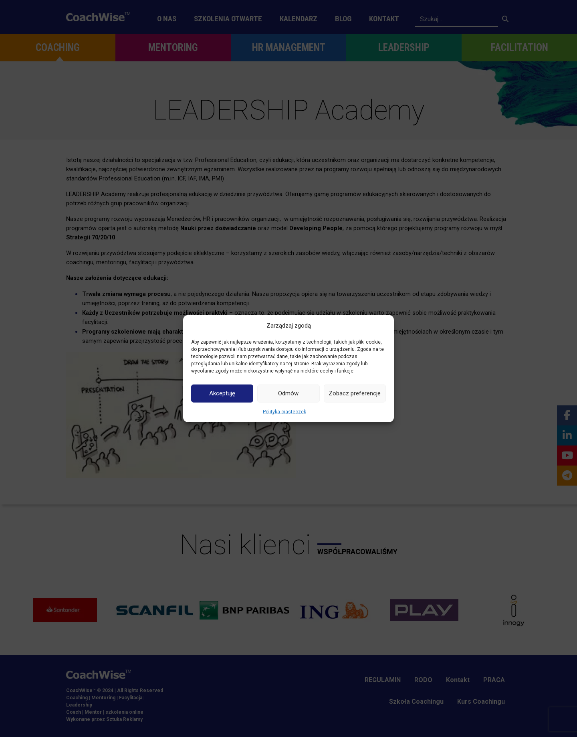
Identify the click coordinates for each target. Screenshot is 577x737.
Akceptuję (222, 393)
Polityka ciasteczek (284, 411)
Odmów (288, 393)
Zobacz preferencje (355, 393)
